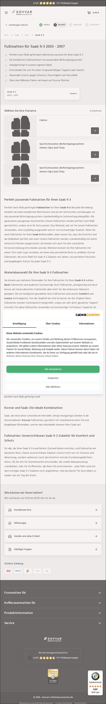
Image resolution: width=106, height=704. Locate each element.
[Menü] (101, 672)
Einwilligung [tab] (19, 323)
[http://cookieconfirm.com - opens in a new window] (88, 315)
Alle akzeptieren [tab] (53, 369)
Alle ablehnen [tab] (53, 387)
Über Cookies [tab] (53, 323)
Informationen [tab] (86, 323)
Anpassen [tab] (53, 378)
